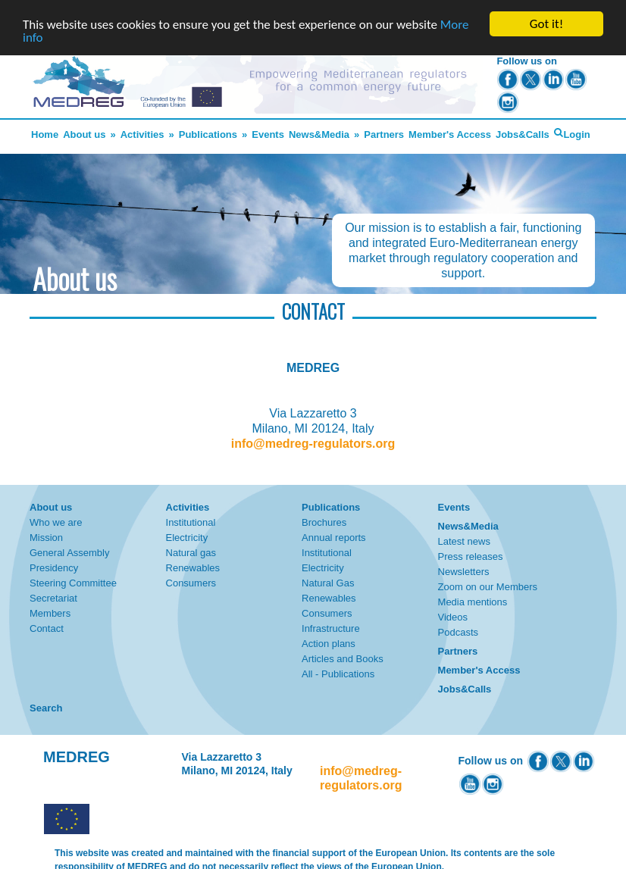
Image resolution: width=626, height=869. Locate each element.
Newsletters (464, 571)
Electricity (187, 537)
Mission (46, 537)
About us (84, 134)
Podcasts (458, 632)
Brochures (324, 522)
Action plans (328, 643)
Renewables (193, 568)
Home (44, 134)
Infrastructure (331, 628)
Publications (208, 134)
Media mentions (473, 602)
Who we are (56, 522)
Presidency (54, 568)
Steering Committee (73, 583)
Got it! (546, 24)
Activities (142, 134)
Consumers (191, 583)
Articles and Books (342, 658)
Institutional (191, 522)
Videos (453, 617)
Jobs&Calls (522, 134)
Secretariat (53, 598)
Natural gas (191, 552)
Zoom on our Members (488, 586)
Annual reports (334, 537)
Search (46, 708)
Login (576, 134)
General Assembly (70, 552)
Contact (47, 628)
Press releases (470, 556)
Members (50, 613)
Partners (384, 134)
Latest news (464, 541)
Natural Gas (328, 583)
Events (268, 134)
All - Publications (338, 674)
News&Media (319, 134)
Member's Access (449, 134)
